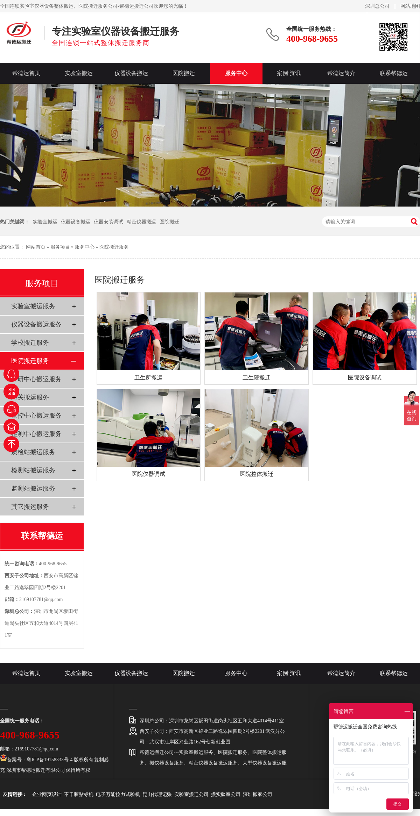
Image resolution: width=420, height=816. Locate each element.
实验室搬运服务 (33, 306)
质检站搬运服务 (33, 452)
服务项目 (60, 247)
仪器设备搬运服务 (36, 324)
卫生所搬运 (148, 377)
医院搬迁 (184, 73)
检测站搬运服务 (33, 470)
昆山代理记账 (157, 794)
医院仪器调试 (148, 474)
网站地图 (410, 6)
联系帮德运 (394, 73)
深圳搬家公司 (257, 794)
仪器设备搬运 (131, 73)
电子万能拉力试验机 (118, 794)
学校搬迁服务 (30, 342)
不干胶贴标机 (78, 794)
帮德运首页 (26, 73)
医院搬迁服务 (114, 247)
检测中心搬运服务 (36, 433)
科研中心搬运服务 (36, 379)
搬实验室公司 (225, 794)
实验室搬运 (79, 73)
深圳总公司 (377, 6)
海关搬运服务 (30, 397)
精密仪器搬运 (141, 221)
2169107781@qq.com (41, 599)
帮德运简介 (341, 73)
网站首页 (36, 247)
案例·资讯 (289, 73)
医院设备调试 (365, 377)
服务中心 (236, 73)
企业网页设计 (47, 794)
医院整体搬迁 (256, 474)
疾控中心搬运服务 (36, 415)
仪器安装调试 (108, 221)
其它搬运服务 (30, 506)
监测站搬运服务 (33, 488)
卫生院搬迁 (257, 377)
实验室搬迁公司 (191, 794)
